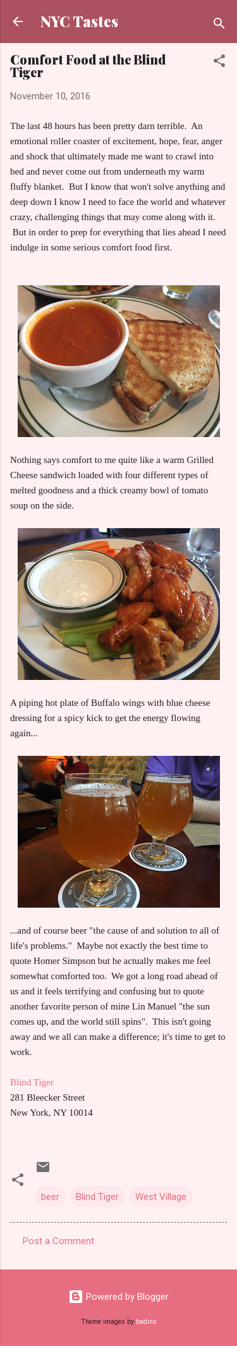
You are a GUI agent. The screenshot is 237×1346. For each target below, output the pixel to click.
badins (146, 1322)
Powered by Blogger (118, 1296)
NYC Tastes (79, 21)
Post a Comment (58, 1241)
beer (50, 1196)
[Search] (219, 25)
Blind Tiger (32, 1082)
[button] (219, 63)
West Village (160, 1196)
